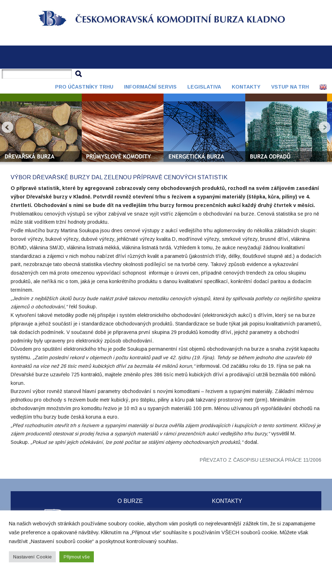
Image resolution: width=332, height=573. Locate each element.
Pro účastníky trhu (84, 87)
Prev (7, 127)
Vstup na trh (290, 87)
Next (324, 127)
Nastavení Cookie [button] (32, 556)
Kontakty (246, 87)
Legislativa (204, 87)
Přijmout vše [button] (77, 556)
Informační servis (150, 87)
